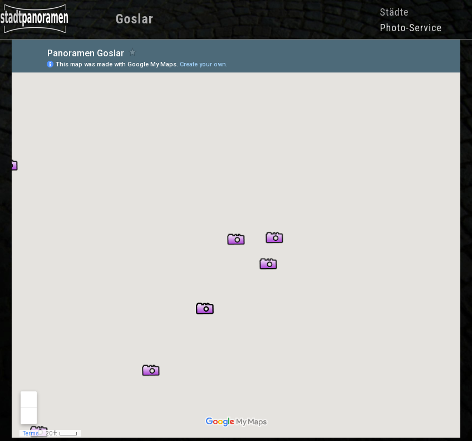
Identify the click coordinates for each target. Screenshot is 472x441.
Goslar (134, 19)
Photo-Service (411, 27)
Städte (394, 12)
